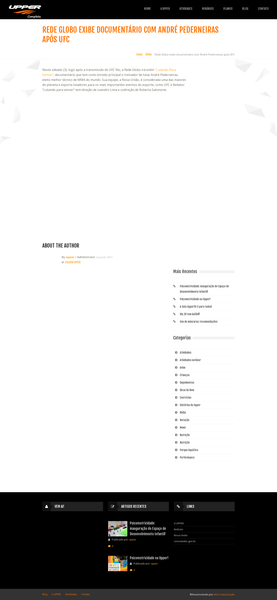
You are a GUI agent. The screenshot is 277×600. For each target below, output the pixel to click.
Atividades (168, 9)
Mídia (149, 54)
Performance (187, 457)
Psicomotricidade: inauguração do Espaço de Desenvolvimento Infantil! (204, 289)
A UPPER (147, 9)
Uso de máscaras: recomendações (198, 321)
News (183, 427)
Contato (245, 9)
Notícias (178, 529)
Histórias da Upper (190, 405)
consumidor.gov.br (185, 541)
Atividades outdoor (190, 360)
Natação (184, 420)
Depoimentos (187, 382)
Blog (227, 9)
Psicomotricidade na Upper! (195, 299)
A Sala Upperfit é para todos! (196, 306)
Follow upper (72, 262)
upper (70, 257)
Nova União (181, 535)
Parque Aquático (189, 450)
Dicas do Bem (187, 390)
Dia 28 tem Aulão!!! (190, 314)
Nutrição (185, 435)
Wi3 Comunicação (224, 594)
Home (129, 9)
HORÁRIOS (190, 9)
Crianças (184, 375)
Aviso (182, 367)
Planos (210, 9)
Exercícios (185, 397)
